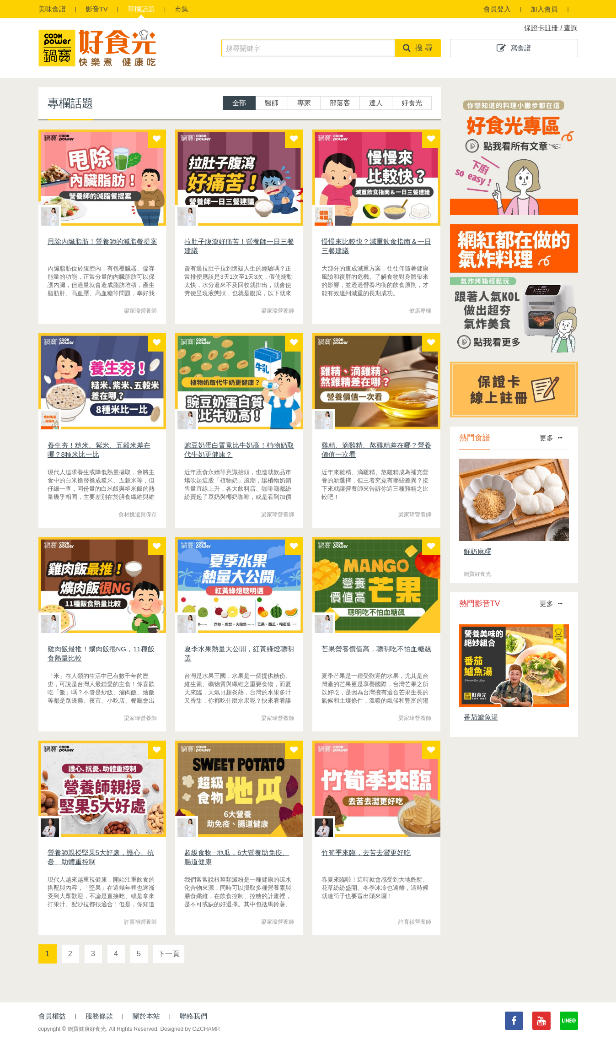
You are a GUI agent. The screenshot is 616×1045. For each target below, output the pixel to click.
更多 (551, 438)
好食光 (412, 103)
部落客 (340, 103)
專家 (304, 103)
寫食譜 (514, 48)
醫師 (272, 103)
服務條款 (99, 1016)
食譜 (52, 9)
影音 (97, 9)
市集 (181, 9)
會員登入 (497, 9)
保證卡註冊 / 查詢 (551, 28)
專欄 (141, 9)
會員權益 (52, 1016)
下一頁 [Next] (169, 954)
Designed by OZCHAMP (189, 1029)
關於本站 (146, 1016)
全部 (239, 103)
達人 (376, 103)
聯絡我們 (193, 1016)
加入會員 (544, 9)
